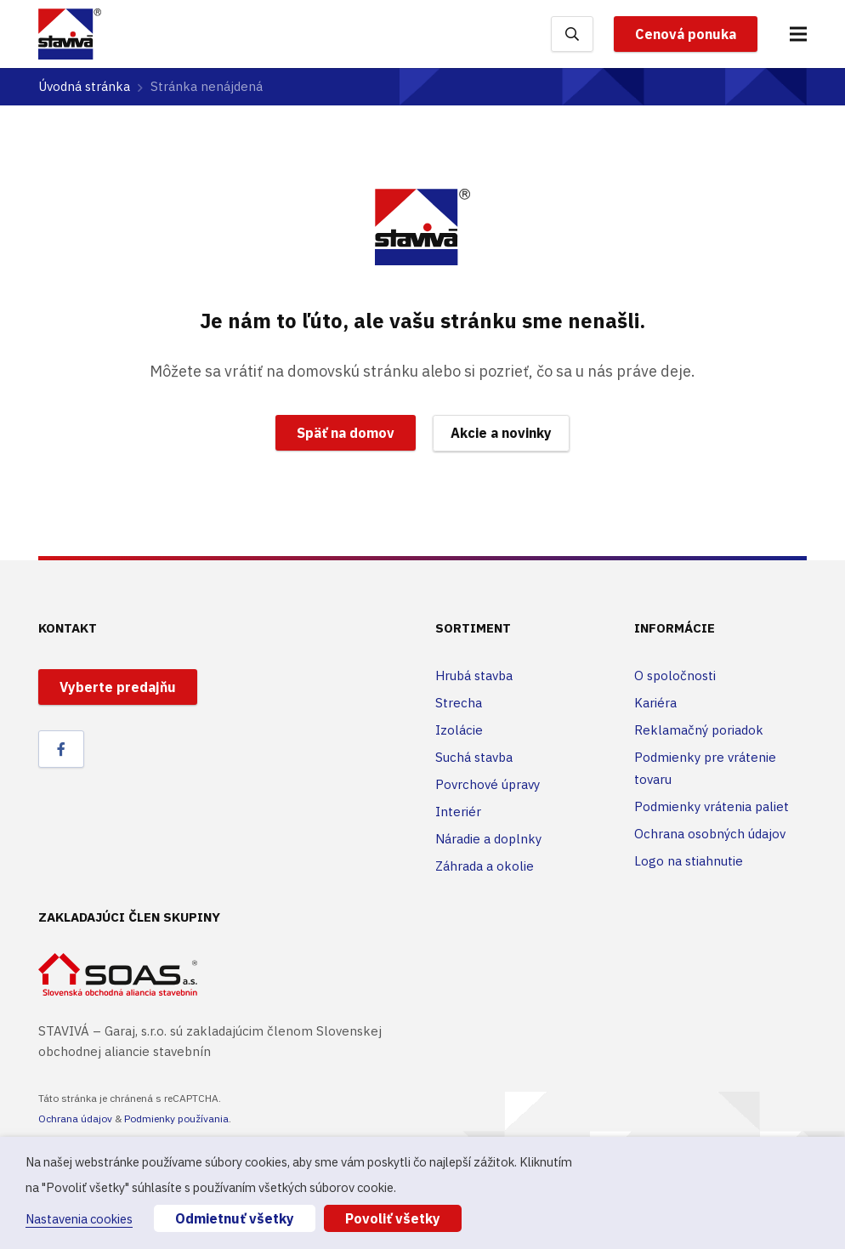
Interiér (458, 811)
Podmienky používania (176, 1118)
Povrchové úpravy (487, 784)
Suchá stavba (474, 757)
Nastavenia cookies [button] (79, 1219)
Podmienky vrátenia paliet (711, 806)
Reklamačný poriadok (698, 730)
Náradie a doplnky (488, 839)
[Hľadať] (572, 34)
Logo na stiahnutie (688, 861)
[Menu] (798, 34)
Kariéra (655, 703)
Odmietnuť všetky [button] (234, 1218)
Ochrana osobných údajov (709, 834)
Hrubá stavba (474, 675)
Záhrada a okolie (484, 866)
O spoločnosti (675, 675)
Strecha (458, 703)
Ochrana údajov (75, 1118)
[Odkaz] (69, 34)
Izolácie (459, 730)
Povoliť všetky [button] (392, 1218)
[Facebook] (61, 749)
